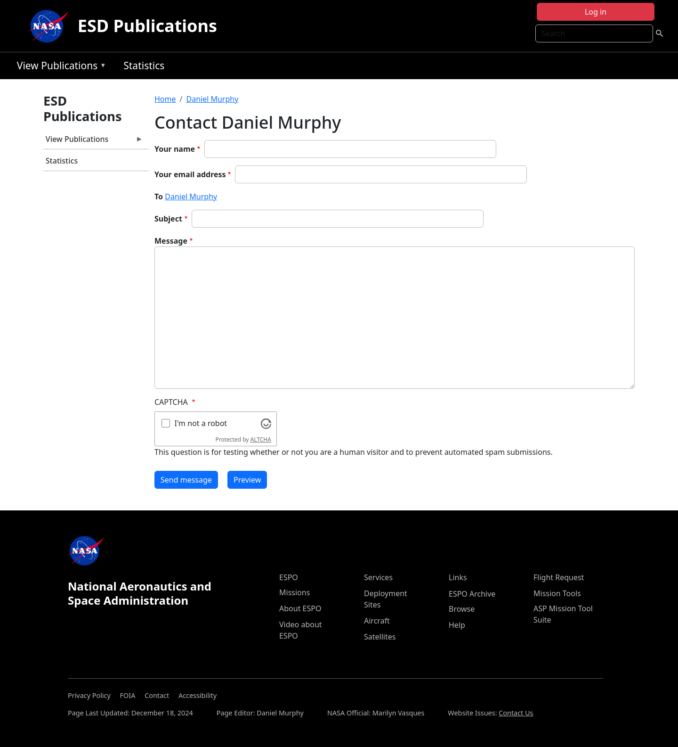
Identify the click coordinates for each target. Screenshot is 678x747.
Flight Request (558, 577)
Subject (168, 218)
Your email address (190, 174)
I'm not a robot (201, 423)
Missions (294, 592)
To (158, 196)
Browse (462, 609)
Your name (174, 149)
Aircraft (377, 621)
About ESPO (300, 608)
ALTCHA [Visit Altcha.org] (260, 439)
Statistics (143, 65)
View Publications (59, 67)
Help (457, 625)
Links (458, 577)
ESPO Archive (472, 594)
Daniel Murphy (212, 99)
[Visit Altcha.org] (266, 423)
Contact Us (516, 712)
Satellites (380, 637)
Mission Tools (557, 593)
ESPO (288, 577)
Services (378, 577)
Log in (595, 12)
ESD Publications (147, 25)
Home (165, 99)
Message (170, 241)
